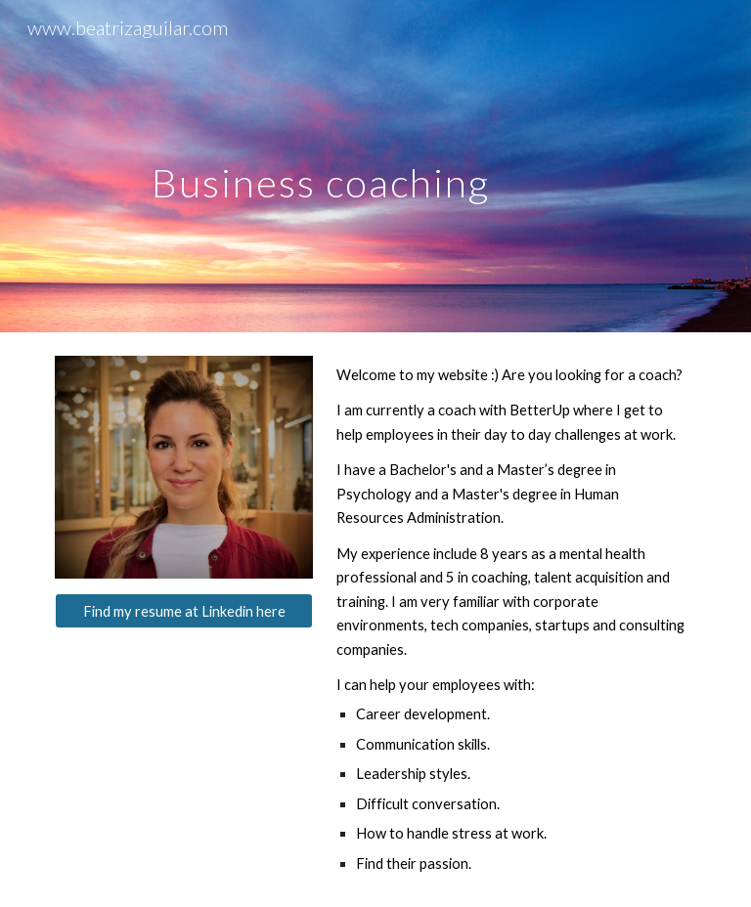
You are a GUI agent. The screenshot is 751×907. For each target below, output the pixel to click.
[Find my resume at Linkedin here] (183, 610)
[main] (320, 165)
